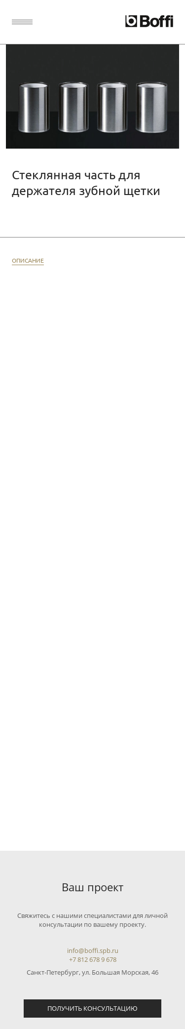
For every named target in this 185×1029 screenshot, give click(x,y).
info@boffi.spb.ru (92, 950)
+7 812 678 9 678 (92, 959)
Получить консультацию (92, 1008)
